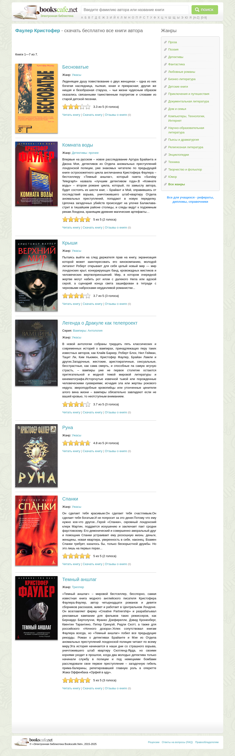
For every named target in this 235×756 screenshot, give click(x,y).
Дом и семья (177, 109)
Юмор (172, 176)
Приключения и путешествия (188, 94)
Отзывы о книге (116, 114)
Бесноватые (75, 67)
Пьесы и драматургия (183, 139)
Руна (67, 427)
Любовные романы (181, 72)
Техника (174, 162)
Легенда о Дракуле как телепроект (99, 323)
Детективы (175, 57)
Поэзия (173, 49)
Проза (172, 42)
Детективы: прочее (85, 153)
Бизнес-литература (182, 79)
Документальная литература (188, 101)
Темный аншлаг (79, 579)
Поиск (207, 10)
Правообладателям (207, 742)
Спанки (70, 498)
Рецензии (154, 742)
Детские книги (178, 86)
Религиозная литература (185, 147)
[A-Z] (196, 17)
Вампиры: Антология (87, 330)
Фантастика (176, 64)
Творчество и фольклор (185, 169)
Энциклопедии (178, 154)
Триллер (78, 587)
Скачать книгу (92, 114)
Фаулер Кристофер (37, 30)
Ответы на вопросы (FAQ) (177, 742)
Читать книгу (71, 114)
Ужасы (76, 75)
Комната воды (77, 144)
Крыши (69, 242)
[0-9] (204, 17)
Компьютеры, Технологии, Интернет (186, 118)
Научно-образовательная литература (186, 130)
